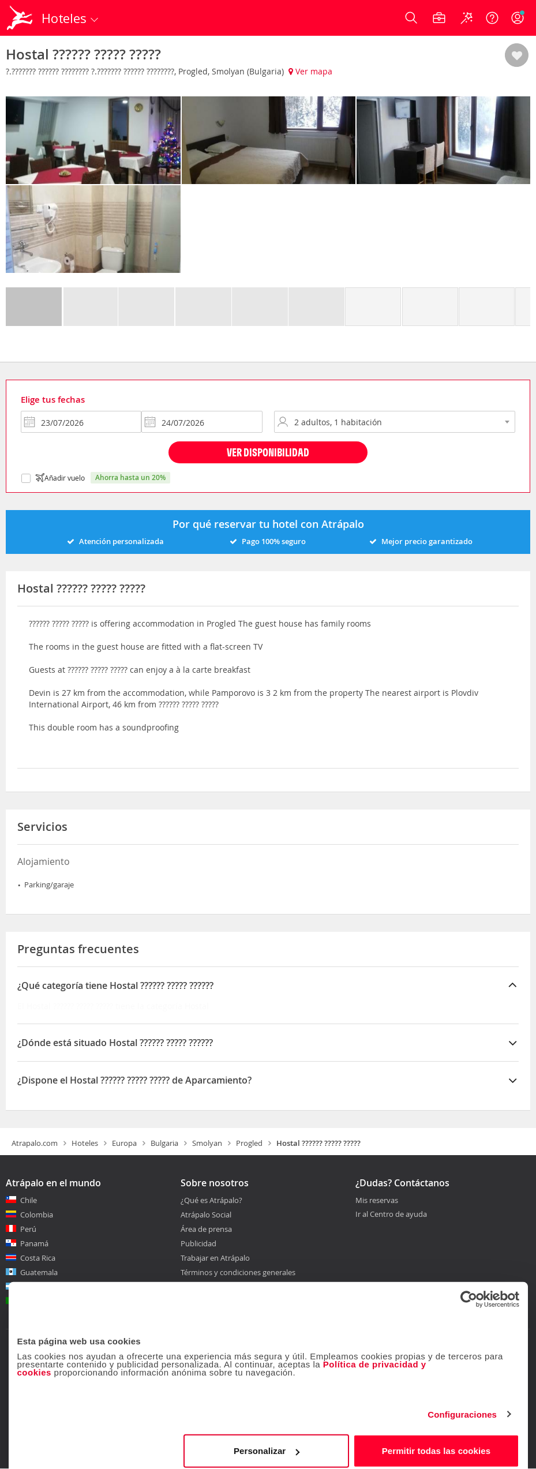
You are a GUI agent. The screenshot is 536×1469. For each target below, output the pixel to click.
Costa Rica (37, 1258)
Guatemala (39, 1272)
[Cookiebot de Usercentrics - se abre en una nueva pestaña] (468, 1291)
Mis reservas (376, 1200)
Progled (249, 1143)
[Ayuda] (492, 18)
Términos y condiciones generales (238, 1272)
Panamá (34, 1243)
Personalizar (266, 1443)
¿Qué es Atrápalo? (211, 1200)
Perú (28, 1229)
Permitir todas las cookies (436, 1443)
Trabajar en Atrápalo (215, 1258)
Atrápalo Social (206, 1214)
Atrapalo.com (35, 1143)
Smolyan (207, 1143)
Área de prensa (206, 1229)
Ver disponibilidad (268, 452)
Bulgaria (164, 1143)
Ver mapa (310, 71)
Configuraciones (462, 1406)
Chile (28, 1200)
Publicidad (198, 1243)
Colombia (36, 1214)
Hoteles (85, 1143)
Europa (124, 1143)
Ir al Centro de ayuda (391, 1214)
